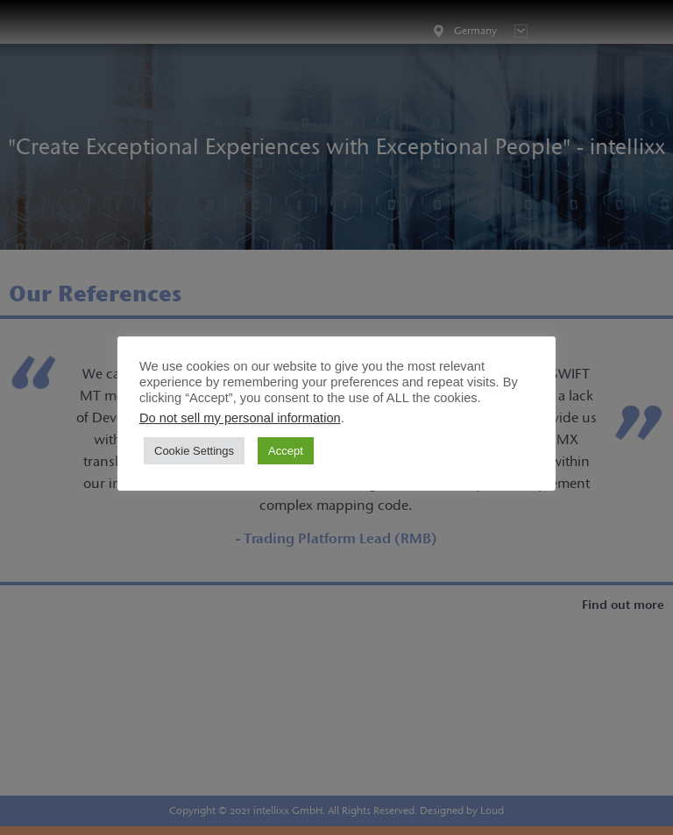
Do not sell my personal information (240, 418)
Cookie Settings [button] (194, 450)
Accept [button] (285, 450)
